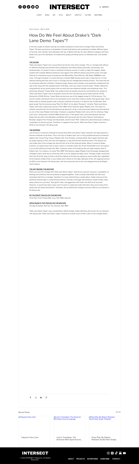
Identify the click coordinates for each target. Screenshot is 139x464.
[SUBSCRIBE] (104, 459)
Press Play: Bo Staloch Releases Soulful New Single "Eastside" (104, 438)
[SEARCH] (110, 7)
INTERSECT (69, 7)
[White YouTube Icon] (124, 453)
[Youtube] (37, 7)
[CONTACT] (116, 459)
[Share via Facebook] (30, 397)
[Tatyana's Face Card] (34, 425)
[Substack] (33, 7)
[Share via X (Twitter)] (36, 397)
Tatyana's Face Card (29, 437)
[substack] (120, 453)
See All (118, 412)
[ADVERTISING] (92, 459)
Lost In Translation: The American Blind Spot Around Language (68, 438)
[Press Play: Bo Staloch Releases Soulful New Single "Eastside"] (104, 425)
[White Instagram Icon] (108, 453)
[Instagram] (20, 7)
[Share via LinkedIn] (41, 397)
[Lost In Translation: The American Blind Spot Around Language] (69, 425)
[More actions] (108, 29)
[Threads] (24, 7)
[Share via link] (46, 397)
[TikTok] (28, 7)
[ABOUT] (71, 459)
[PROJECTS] (80, 459)
